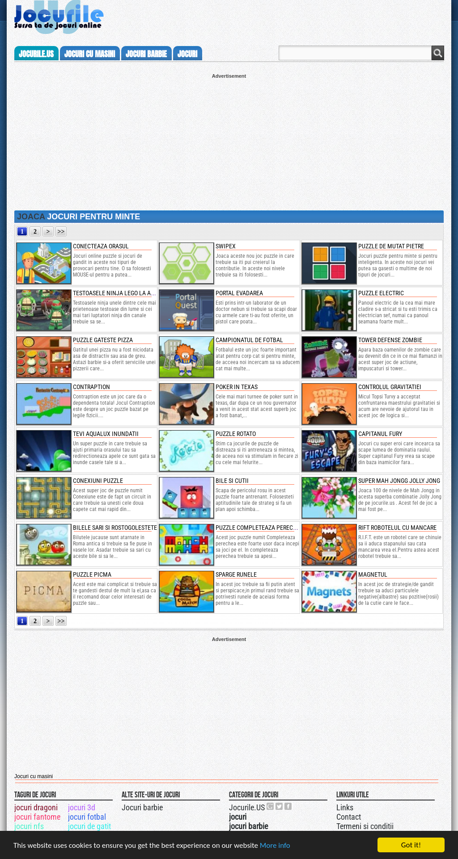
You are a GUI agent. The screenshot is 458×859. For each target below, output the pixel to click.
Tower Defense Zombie (390, 340)
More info (275, 845)
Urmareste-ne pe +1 (271, 806)
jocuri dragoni (36, 807)
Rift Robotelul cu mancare (397, 527)
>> (61, 231)
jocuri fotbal (87, 816)
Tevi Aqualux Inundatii (106, 433)
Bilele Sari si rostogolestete (115, 527)
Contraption (91, 386)
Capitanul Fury (380, 433)
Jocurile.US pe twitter (280, 806)
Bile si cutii (232, 480)
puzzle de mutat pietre (391, 246)
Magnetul (372, 574)
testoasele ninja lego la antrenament (130, 293)
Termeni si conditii (365, 826)
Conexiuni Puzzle (98, 480)
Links (344, 807)
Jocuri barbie (142, 807)
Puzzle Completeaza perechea (260, 527)
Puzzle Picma (92, 574)
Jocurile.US (247, 807)
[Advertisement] (229, 141)
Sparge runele (236, 574)
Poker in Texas (237, 386)
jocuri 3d (81, 807)
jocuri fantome (37, 816)
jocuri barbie (146, 54)
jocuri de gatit (89, 826)
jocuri (187, 54)
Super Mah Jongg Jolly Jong (399, 480)
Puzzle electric (381, 293)
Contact (348, 816)
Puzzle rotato (236, 433)
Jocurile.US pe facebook (288, 806)
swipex (226, 246)
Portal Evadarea (239, 293)
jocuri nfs (29, 826)
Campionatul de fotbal (249, 340)
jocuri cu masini (89, 54)
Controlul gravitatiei (389, 386)
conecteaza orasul (101, 246)
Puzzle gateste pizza (103, 340)
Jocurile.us (36, 54)
